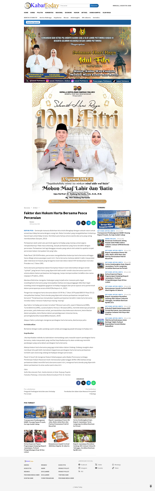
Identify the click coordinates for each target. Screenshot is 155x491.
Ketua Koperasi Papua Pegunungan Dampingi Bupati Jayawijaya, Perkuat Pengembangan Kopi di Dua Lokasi (35, 448)
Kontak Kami (28, 478)
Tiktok (115, 468)
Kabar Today (78, 487)
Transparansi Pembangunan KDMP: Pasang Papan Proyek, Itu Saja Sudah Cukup (35, 422)
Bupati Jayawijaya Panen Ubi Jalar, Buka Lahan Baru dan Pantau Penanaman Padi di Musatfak (59, 423)
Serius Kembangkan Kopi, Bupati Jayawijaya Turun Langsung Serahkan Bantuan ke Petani (83, 423)
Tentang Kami (63, 475)
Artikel (107, 231)
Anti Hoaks (101, 231)
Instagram (82, 468)
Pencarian (94, 6)
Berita (113, 231)
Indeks (26, 465)
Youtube (99, 468)
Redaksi (44, 465)
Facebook (82, 465)
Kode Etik (62, 465)
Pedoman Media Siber (31, 475)
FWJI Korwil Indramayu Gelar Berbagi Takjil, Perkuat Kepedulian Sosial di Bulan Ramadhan (116, 323)
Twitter (98, 465)
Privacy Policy (63, 468)
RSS (80, 471)
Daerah (107, 239)
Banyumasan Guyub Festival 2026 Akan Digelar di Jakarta (59, 445)
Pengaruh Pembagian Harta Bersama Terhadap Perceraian (41, 391)
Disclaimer (45, 472)
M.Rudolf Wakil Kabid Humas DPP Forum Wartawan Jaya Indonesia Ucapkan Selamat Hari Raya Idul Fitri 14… (117, 311)
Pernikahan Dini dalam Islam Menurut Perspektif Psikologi (78, 391)
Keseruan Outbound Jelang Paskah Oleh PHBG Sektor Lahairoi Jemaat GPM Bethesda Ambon (117, 244)
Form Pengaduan (47, 478)
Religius (113, 239)
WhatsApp (116, 465)
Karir (43, 468)
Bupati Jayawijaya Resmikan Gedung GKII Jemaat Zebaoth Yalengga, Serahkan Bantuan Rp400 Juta (84, 447)
